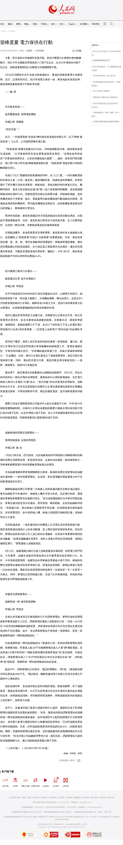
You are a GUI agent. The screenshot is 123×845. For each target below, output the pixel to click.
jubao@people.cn (85, 802)
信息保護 (102, 797)
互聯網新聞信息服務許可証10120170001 (27, 812)
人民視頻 (45, 781)
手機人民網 (25, 781)
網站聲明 (85, 797)
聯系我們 (110, 797)
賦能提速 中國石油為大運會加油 (105, 97)
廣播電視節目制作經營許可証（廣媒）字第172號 (92, 812)
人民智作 (65, 781)
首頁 (2, 24)
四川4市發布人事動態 (101, 91)
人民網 (3, 31)
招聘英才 (44, 797)
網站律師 (94, 797)
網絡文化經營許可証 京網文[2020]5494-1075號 (50, 817)
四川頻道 (11, 31)
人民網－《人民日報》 (35, 51)
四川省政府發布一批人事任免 (104, 76)
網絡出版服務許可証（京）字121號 (82, 817)
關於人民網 (26, 797)
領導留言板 (35, 781)
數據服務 (77, 797)
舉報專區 (96, 24)
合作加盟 (60, 797)
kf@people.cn (39, 807)
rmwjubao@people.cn (94, 807)
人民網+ (15, 781)
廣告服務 (52, 797)
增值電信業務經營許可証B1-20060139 (58, 812)
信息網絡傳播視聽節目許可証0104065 (17, 817)
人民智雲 (55, 781)
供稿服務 (69, 797)
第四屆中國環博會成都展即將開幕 (106, 122)
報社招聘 (35, 797)
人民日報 (5, 781)
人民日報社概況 (15, 797)
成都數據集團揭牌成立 (101, 60)
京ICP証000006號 (103, 817)
